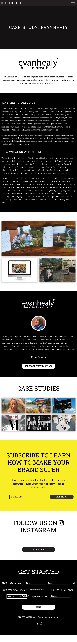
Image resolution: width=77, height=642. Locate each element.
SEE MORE (38, 549)
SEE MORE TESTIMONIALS (38, 366)
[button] (24, 596)
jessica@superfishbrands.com (45, 623)
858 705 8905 (23, 623)
